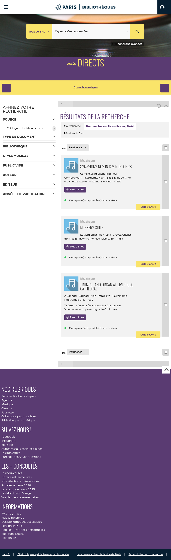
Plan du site (9, 537)
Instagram (8, 440)
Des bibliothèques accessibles (21, 521)
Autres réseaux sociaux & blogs (21, 449)
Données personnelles (29, 530)
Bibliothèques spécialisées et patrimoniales (43, 554)
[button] (164, 7)
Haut (166, 370)
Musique (7, 404)
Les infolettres (10, 453)
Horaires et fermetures (16, 477)
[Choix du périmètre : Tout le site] (39, 31)
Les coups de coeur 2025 (18, 489)
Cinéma (6, 408)
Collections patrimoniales (18, 416)
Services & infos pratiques (18, 396)
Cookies (6, 530)
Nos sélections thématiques (20, 481)
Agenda (6, 400)
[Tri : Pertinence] (78, 147)
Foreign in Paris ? (12, 525)
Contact (15, 513)
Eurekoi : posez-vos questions (21, 457)
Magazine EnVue (12, 517)
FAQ (4, 513)
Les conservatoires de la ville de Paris (99, 554)
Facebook (8, 436)
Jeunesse (7, 412)
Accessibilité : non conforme (146, 554)
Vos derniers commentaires (20, 497)
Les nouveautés (11, 473)
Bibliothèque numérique (18, 420)
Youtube (7, 445)
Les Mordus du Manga (16, 493)
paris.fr (6, 554)
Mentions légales (12, 533)
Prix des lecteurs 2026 (16, 485)
